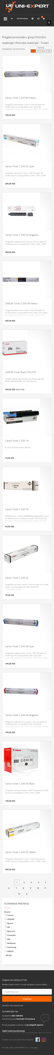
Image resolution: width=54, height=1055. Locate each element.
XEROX (9, 951)
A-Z (33, 51)
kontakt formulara (26, 1019)
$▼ (49, 51)
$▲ (43, 51)
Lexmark (10, 935)
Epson (9, 923)
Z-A (38, 51)
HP (7, 927)
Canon (9, 915)
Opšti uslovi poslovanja (13, 1031)
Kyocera (10, 931)
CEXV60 (9, 919)
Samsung (10, 947)
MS (7, 939)
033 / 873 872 (17, 1015)
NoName (10, 943)
